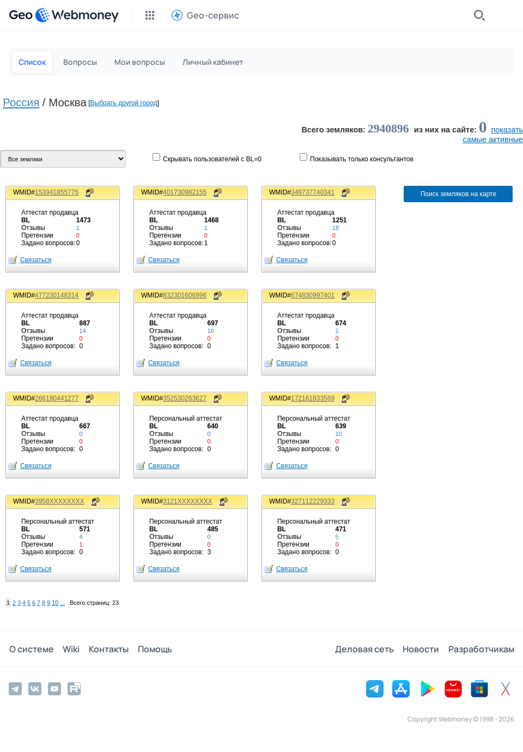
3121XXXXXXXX (187, 501)
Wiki (70, 649)
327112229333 (313, 501)
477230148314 (56, 295)
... (62, 602)
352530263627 (184, 398)
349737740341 (313, 192)
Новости (421, 649)
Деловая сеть (365, 649)
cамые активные (493, 139)
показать (507, 129)
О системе (31, 649)
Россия (21, 102)
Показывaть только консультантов (361, 159)
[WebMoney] (77, 15)
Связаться (36, 260)
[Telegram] (15, 688)
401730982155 (184, 192)
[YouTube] (54, 688)
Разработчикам (481, 649)
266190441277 (56, 398)
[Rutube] (74, 688)
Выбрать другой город (123, 103)
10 (55, 602)
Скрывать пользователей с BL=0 (212, 159)
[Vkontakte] (34, 688)
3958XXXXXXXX (59, 501)
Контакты (107, 649)
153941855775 (56, 192)
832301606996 (184, 295)
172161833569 (313, 398)
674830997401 (313, 295)
